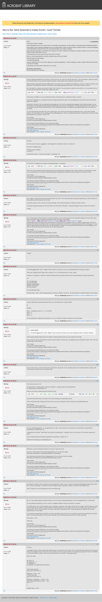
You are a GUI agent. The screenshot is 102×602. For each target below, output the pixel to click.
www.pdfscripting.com (33, 130)
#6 (97, 250)
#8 (97, 299)
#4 (97, 195)
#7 (97, 266)
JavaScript (14, 34)
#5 (97, 215)
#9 (97, 324)
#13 (97, 446)
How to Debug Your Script (43, 131)
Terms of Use (43, 598)
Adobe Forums (93, 73)
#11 (97, 381)
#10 (97, 365)
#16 (97, 544)
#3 (97, 160)
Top (4, 73)
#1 (97, 76)
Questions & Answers (79, 73)
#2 (97, 138)
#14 (97, 481)
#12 (97, 425)
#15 (97, 497)
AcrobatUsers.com (10, 15)
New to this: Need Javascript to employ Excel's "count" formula (38, 34)
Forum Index (6, 34)
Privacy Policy (53, 598)
